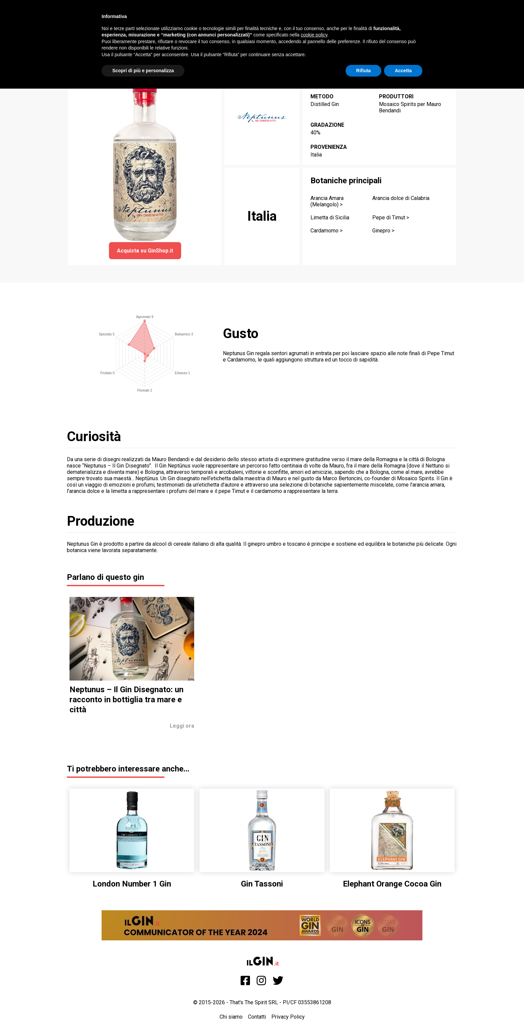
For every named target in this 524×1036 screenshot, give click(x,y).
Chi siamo (231, 1017)
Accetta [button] (403, 70)
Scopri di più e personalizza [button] (143, 70)
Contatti (257, 1017)
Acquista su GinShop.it (145, 250)
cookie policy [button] (314, 34)
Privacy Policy (288, 1017)
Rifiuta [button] (363, 70)
